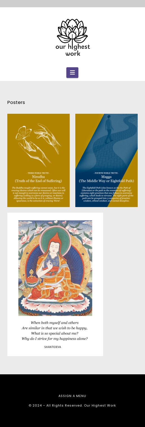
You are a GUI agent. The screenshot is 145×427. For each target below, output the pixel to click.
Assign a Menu (72, 396)
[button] (72, 72)
